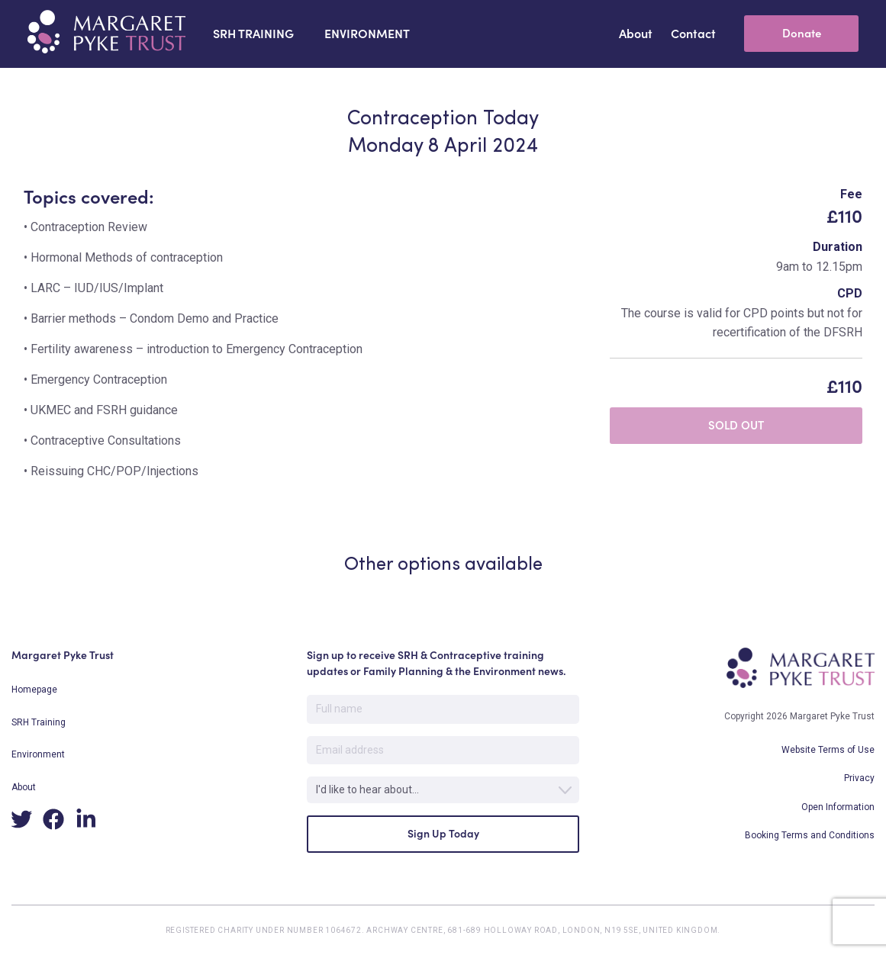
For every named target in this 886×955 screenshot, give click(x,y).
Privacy (859, 778)
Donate (801, 33)
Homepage (34, 689)
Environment (38, 754)
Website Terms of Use (828, 749)
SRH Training (38, 722)
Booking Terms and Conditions (810, 835)
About (23, 787)
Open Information (838, 807)
